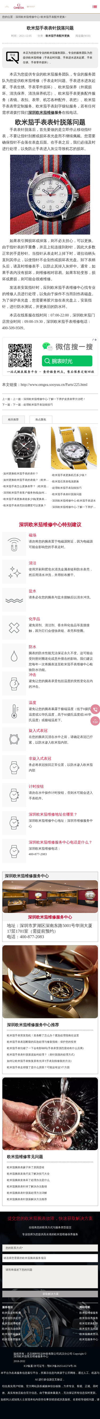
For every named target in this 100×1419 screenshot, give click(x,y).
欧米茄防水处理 (11, 1318)
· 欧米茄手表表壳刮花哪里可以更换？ (24, 505)
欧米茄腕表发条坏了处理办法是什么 (28, 1180)
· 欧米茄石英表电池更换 (65, 481)
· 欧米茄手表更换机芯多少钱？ (69, 475)
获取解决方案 (51, 1293)
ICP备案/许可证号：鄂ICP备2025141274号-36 (50, 1366)
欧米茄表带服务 (11, 1339)
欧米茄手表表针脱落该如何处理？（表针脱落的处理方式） (41, 1054)
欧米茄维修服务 (88, 1313)
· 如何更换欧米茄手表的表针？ (20, 473)
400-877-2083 (38, 854)
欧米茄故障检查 (11, 1323)
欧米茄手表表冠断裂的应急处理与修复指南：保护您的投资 (41, 1041)
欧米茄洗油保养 (11, 1329)
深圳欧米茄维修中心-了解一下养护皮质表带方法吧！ (54, 399)
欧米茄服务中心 (88, 1339)
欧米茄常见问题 (88, 1329)
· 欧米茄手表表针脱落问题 (66, 494)
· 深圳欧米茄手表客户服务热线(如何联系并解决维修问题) (25, 492)
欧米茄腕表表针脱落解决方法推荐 (27, 1199)
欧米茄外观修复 (11, 1334)
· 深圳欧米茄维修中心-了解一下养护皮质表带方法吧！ (74, 507)
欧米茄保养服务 (88, 1318)
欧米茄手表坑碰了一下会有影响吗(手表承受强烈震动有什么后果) (45, 1048)
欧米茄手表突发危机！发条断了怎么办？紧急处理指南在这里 (43, 1035)
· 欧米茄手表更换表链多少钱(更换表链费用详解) (25, 499)
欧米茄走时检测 (11, 1313)
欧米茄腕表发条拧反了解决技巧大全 (28, 1173)
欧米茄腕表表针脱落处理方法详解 (27, 1192)
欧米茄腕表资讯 (88, 1334)
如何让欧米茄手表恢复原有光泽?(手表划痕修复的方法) (39, 1060)
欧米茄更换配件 (88, 1323)
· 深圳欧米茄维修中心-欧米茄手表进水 (73, 500)
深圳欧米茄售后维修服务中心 (31, 1356)
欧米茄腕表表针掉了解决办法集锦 (27, 1186)
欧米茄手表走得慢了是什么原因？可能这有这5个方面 (38, 1067)
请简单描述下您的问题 (50, 1276)
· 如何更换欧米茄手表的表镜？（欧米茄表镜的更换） (25, 479)
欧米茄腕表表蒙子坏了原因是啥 (25, 1167)
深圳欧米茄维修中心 (27, 17)
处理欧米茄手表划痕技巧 (38, 404)
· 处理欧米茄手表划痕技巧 (66, 487)
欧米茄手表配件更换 (53, 17)
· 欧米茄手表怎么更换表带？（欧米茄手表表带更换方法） (25, 486)
